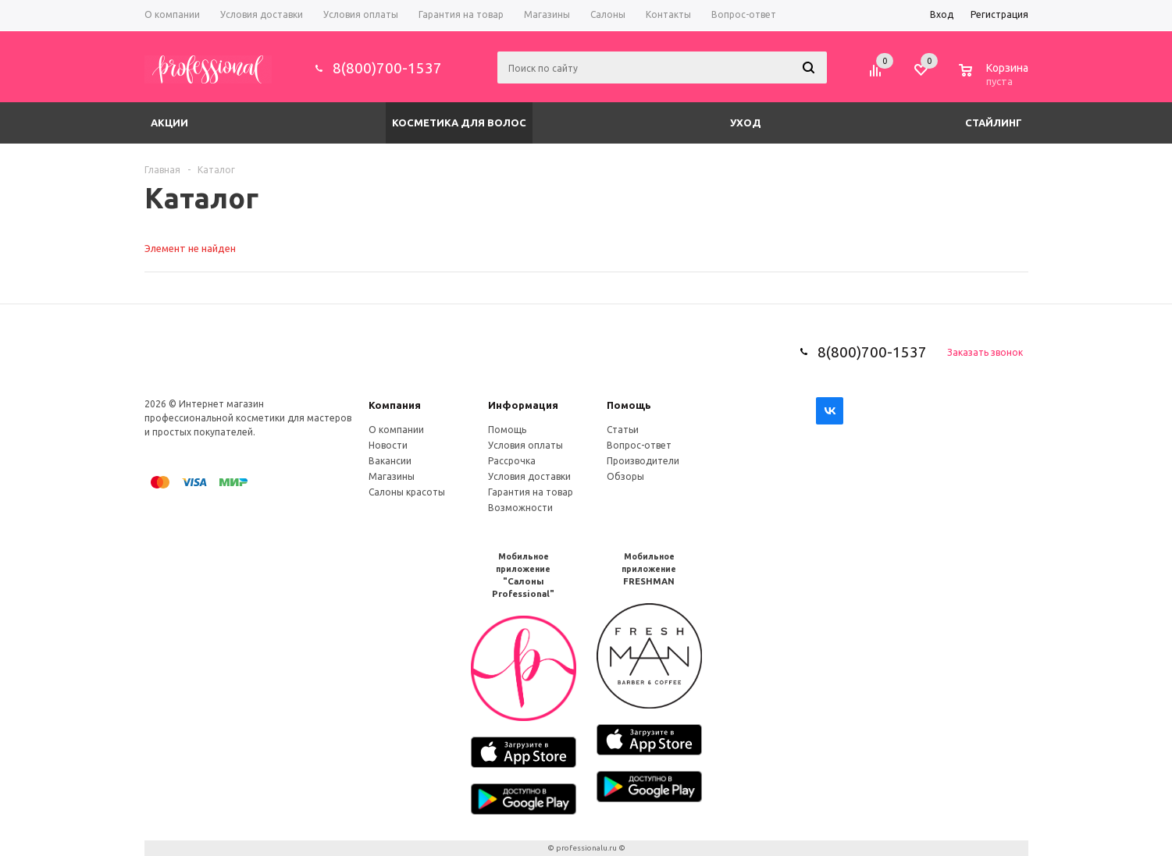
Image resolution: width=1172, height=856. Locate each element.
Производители (643, 461)
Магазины (392, 476)
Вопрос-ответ (639, 445)
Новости (388, 445)
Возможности (520, 508)
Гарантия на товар (530, 492)
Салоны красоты (407, 492)
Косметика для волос (459, 122)
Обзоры (625, 476)
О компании (396, 429)
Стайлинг (993, 122)
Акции (169, 122)
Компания (395, 405)
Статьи (623, 429)
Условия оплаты (525, 445)
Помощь (629, 405)
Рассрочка (512, 461)
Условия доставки (529, 476)
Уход (745, 122)
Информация (523, 405)
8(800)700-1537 (387, 67)
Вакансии (390, 461)
